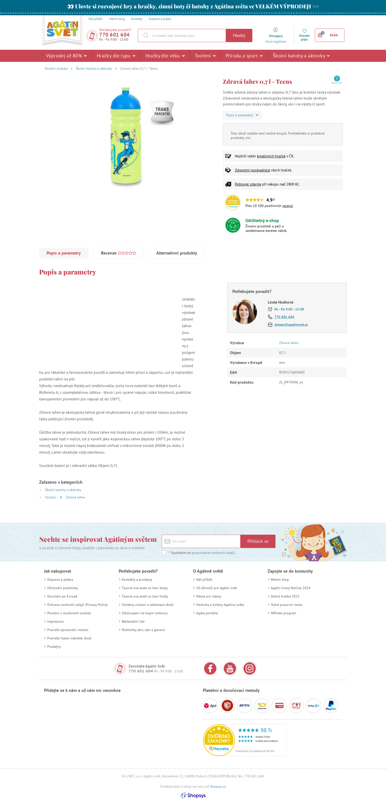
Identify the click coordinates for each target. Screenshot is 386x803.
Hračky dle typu (116, 55)
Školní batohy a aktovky (301, 55)
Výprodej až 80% (66, 55)
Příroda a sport (244, 55)
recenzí (287, 206)
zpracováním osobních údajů (213, 552)
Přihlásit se (257, 541)
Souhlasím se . (202, 552)
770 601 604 (114, 34)
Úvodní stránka (56, 68)
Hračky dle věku (165, 55)
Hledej (239, 35)
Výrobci (51, 497)
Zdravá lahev (75, 497)
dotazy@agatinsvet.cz (291, 324)
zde (247, 138)
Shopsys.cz (218, 786)
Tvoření (205, 55)
